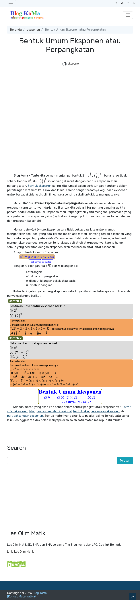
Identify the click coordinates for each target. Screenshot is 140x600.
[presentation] (92, 175)
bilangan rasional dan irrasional (50, 411)
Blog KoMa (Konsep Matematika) (27, 594)
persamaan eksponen (105, 411)
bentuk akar (81, 411)
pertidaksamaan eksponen (25, 415)
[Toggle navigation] (11, 3)
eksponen (33, 29)
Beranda (16, 29)
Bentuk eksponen (40, 185)
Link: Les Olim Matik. (20, 551)
